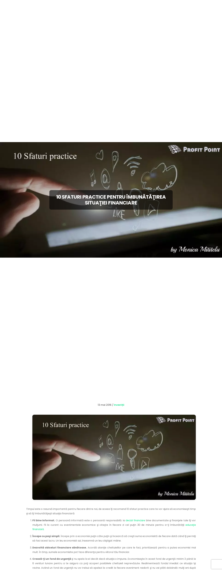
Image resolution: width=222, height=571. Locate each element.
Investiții (119, 405)
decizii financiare (135, 520)
